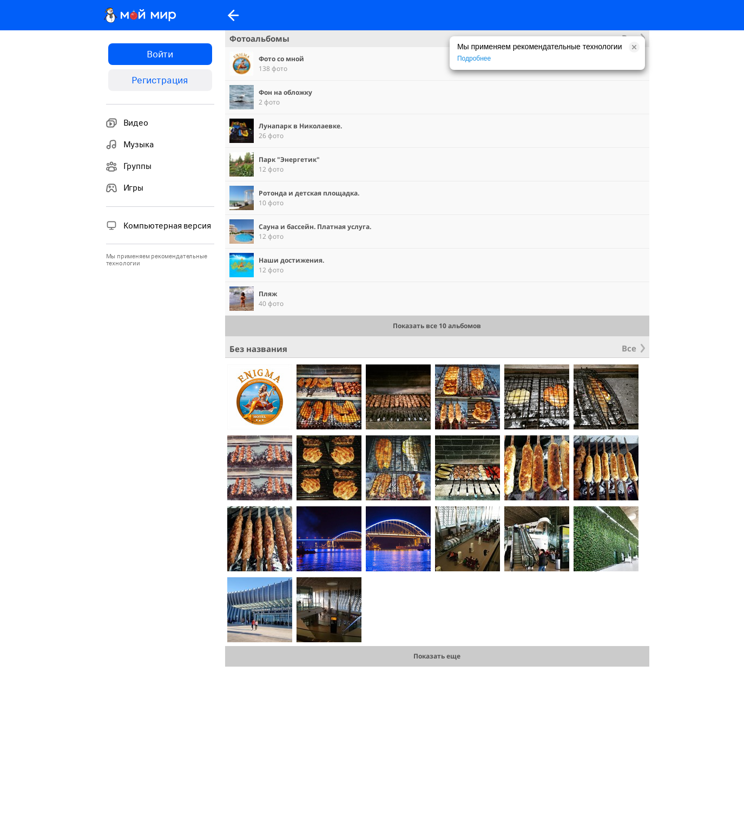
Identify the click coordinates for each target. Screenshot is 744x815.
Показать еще (436, 656)
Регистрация (159, 80)
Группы (129, 166)
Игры (124, 187)
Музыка (130, 144)
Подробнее (474, 58)
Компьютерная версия (158, 225)
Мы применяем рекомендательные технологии (156, 260)
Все (629, 348)
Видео (127, 123)
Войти (160, 54)
